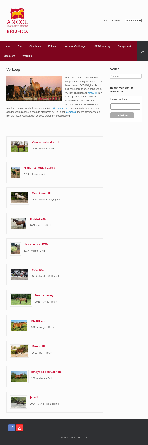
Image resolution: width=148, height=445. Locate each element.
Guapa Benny (44, 295)
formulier (92, 92)
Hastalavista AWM (36, 244)
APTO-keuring (102, 46)
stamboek (71, 112)
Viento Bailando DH (45, 142)
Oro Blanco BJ (41, 193)
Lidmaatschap (59, 108)
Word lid (27, 56)
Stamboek (35, 46)
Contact (116, 20)
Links (105, 20)
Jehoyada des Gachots (46, 372)
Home (7, 46)
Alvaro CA (38, 321)
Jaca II (34, 397)
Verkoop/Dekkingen (76, 46)
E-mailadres (118, 99)
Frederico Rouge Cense (39, 168)
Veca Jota (38, 270)
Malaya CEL (38, 219)
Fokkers (52, 46)
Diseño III (38, 346)
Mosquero (9, 56)
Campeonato (125, 46)
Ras (20, 46)
